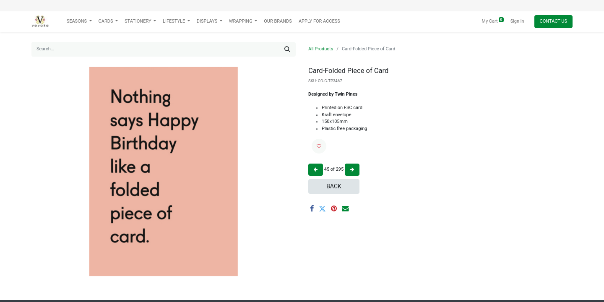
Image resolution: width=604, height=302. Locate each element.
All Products (320, 49)
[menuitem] (277, 22)
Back (333, 186)
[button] (319, 146)
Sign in (517, 21)
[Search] (287, 49)
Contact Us (553, 21)
